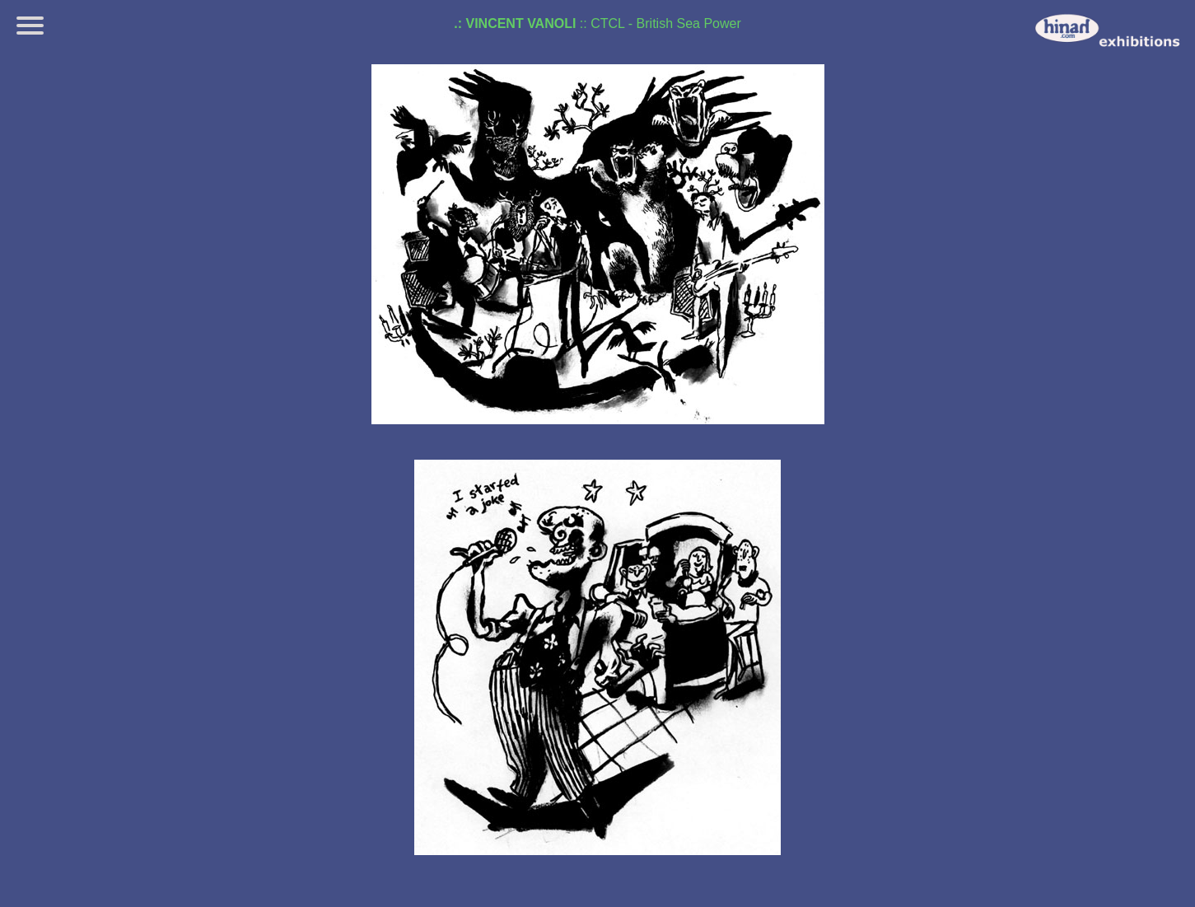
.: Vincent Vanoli (515, 23)
